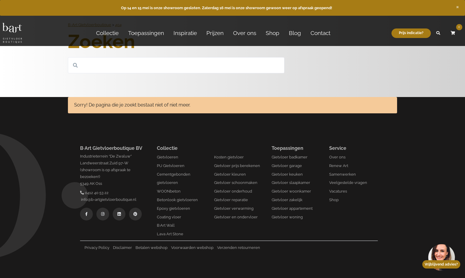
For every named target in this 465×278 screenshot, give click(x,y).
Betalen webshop (152, 247)
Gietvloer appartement (292, 208)
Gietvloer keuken (287, 174)
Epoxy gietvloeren (173, 208)
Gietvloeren (167, 157)
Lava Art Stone (170, 234)
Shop (272, 33)
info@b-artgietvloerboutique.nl (108, 199)
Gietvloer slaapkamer (291, 182)
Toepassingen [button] (146, 33)
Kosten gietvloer (229, 157)
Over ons (244, 33)
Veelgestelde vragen (348, 182)
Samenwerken (342, 174)
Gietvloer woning (287, 217)
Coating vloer (169, 217)
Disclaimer (122, 247)
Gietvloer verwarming (234, 208)
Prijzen (215, 33)
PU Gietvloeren (170, 165)
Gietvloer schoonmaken (235, 182)
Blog (295, 33)
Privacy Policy (97, 247)
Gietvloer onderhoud (233, 191)
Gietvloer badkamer (290, 157)
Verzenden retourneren (238, 247)
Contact (320, 33)
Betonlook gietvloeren (177, 200)
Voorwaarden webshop (192, 247)
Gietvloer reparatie (231, 200)
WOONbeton (169, 191)
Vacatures (338, 191)
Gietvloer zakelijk (287, 200)
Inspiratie (185, 33)
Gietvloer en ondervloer (236, 217)
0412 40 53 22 (94, 192)
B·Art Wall (166, 225)
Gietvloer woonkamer (291, 191)
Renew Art (338, 165)
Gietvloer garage (287, 165)
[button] (438, 33)
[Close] (457, 6)
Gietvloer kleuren (230, 174)
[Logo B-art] (12, 33)
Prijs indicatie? (411, 33)
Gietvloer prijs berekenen (237, 165)
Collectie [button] (107, 33)
